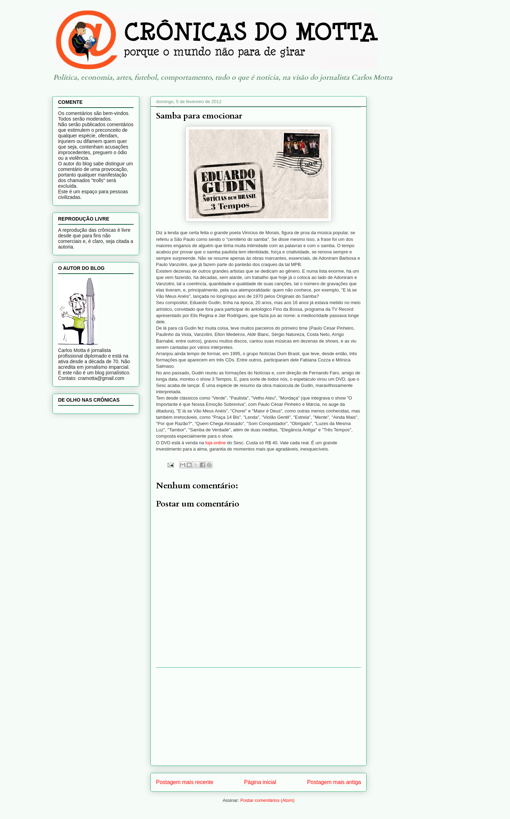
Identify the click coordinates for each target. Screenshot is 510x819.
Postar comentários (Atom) (267, 800)
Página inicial (260, 782)
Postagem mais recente (184, 782)
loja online (215, 442)
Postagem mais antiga (334, 782)
